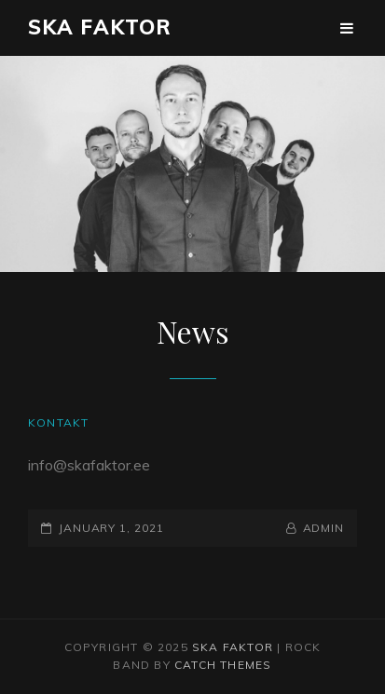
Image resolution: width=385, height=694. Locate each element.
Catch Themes (222, 665)
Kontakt (58, 422)
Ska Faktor (100, 27)
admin (324, 528)
